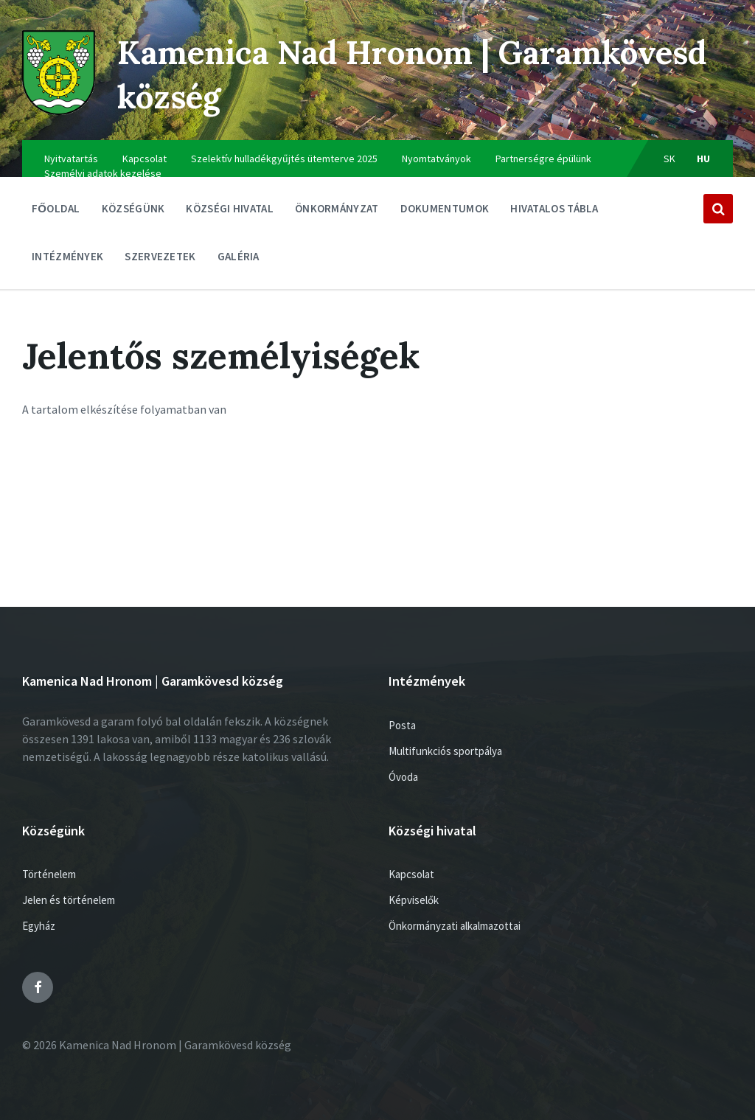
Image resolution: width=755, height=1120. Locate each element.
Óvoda (403, 777)
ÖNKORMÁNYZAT (337, 212)
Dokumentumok (445, 212)
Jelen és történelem (68, 900)
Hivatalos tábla (554, 212)
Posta (402, 725)
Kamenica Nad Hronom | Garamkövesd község (314, 73)
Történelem (49, 874)
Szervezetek (160, 260)
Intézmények (67, 260)
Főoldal (56, 208)
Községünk (133, 212)
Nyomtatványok (436, 158)
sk (670, 158)
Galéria (239, 256)
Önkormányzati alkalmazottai (455, 926)
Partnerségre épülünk (543, 158)
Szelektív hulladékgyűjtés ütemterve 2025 (284, 158)
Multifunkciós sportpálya (445, 751)
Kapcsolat (144, 158)
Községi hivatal (230, 212)
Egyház (38, 926)
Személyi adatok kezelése (102, 173)
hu (704, 158)
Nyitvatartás (71, 158)
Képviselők (414, 900)
